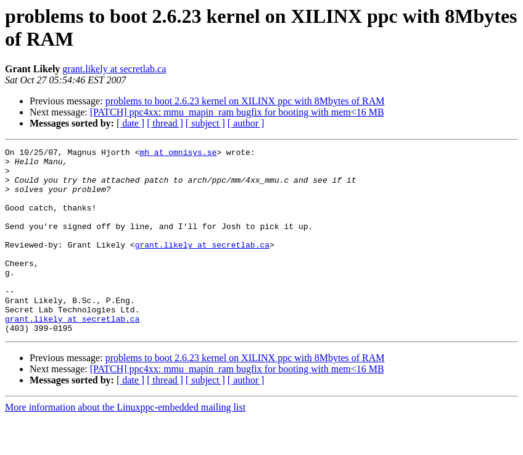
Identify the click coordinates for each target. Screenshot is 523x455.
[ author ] (246, 123)
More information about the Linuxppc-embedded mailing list (125, 444)
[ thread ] (165, 123)
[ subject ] (205, 123)
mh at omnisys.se (177, 153)
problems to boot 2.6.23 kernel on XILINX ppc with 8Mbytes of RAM (245, 101)
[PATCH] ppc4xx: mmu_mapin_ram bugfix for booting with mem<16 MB (237, 112)
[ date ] (130, 123)
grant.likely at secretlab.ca (114, 69)
